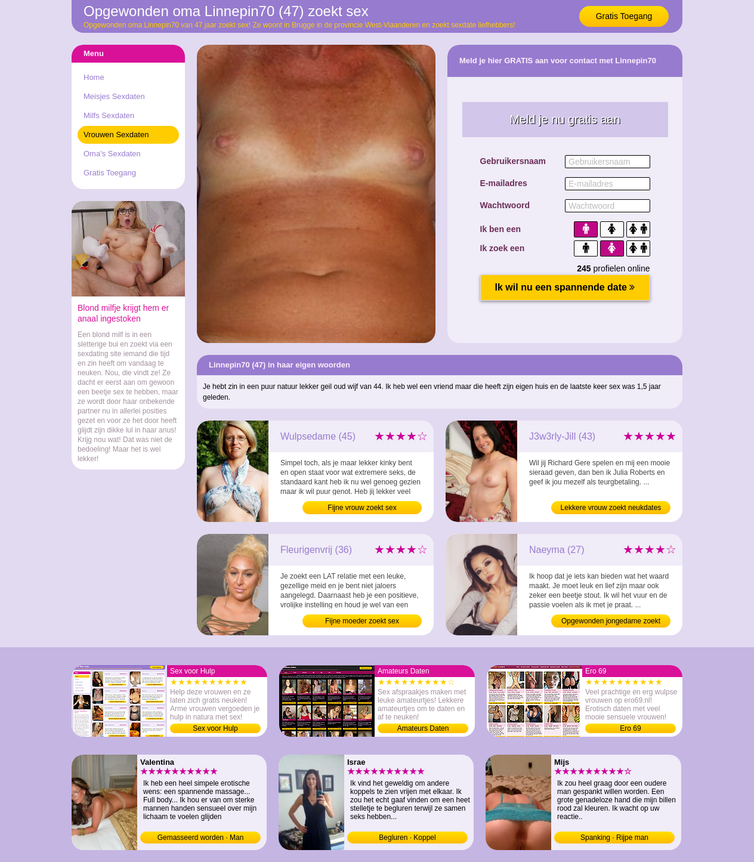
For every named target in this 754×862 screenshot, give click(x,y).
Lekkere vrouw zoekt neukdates (611, 507)
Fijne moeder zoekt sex (362, 621)
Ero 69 (630, 728)
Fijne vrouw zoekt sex (361, 507)
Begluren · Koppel (407, 837)
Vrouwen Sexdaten (116, 134)
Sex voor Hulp (215, 728)
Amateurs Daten (423, 728)
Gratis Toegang (624, 16)
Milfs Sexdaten (109, 115)
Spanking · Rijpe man (614, 837)
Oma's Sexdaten (112, 153)
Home (94, 77)
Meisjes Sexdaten (114, 96)
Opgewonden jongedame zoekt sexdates (610, 622)
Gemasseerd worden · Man (200, 837)
